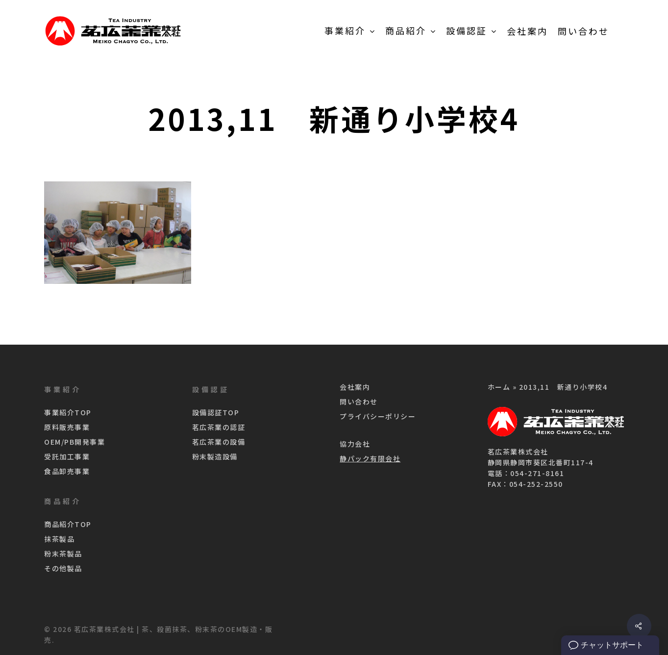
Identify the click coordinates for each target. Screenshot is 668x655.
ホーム (499, 387)
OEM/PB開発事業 (74, 442)
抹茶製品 (59, 539)
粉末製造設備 (215, 456)
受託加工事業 (67, 456)
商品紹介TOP (68, 524)
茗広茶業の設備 (219, 442)
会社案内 (355, 387)
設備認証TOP (216, 412)
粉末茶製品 (63, 553)
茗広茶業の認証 (219, 427)
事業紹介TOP (68, 412)
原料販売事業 (67, 427)
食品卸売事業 (67, 471)
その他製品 (63, 568)
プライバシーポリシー (378, 416)
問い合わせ (359, 401)
